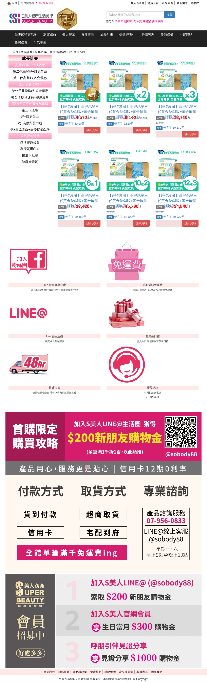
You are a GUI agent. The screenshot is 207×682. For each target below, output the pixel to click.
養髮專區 (87, 34)
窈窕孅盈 (49, 34)
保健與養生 (127, 34)
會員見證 (153, 3)
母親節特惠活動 (26, 34)
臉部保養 (21, 42)
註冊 (141, 3)
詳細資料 (92, 130)
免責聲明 (95, 672)
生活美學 (40, 42)
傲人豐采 (68, 34)
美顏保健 (167, 34)
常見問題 (167, 3)
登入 (133, 3)
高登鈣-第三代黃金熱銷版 (51, 52)
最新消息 (182, 3)
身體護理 (148, 34)
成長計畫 (106, 34)
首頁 (12, 3)
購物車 (195, 3)
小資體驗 (186, 34)
